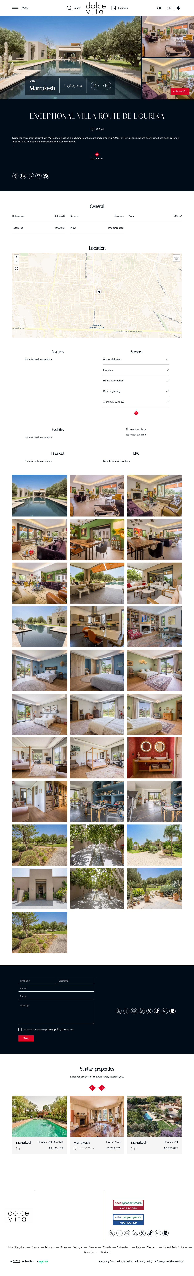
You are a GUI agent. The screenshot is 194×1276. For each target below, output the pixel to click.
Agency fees (108, 1261)
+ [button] (17, 257)
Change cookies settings (170, 1261)
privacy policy (53, 1029)
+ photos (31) (179, 91)
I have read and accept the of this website (48, 1029)
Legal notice (126, 1261)
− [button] (17, 261)
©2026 (16, 1261)
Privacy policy (144, 1261)
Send (26, 1038)
